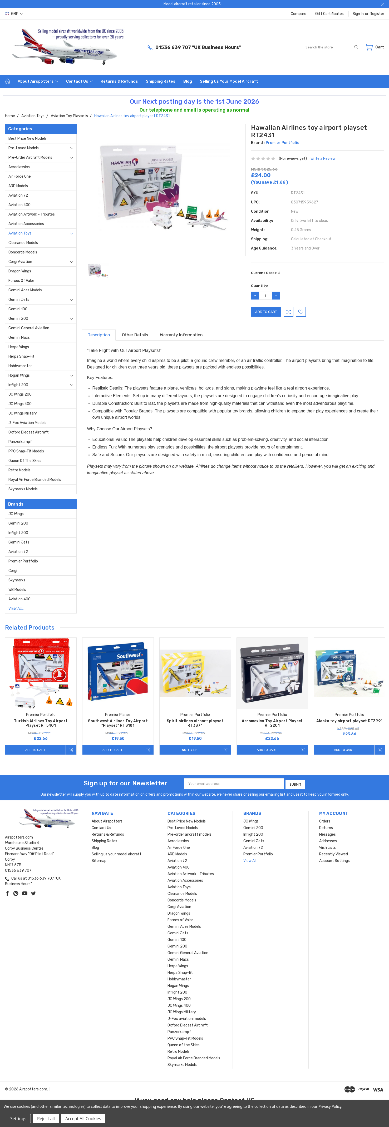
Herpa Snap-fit (21, 356)
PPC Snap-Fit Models (26, 451)
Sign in (358, 14)
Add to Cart (34, 750)
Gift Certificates (329, 14)
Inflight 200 (18, 385)
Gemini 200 (18, 318)
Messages (327, 833)
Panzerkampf (20, 442)
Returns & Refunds (119, 81)
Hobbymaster (20, 366)
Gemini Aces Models (25, 290)
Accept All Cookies (83, 1118)
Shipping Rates (160, 81)
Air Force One (19, 176)
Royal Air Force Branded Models (34, 479)
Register (377, 14)
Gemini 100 (17, 309)
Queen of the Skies (24, 460)
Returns (326, 827)
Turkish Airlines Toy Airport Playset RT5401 (40, 723)
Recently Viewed (333, 853)
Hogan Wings (19, 375)
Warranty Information (181, 334)
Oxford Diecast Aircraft (28, 432)
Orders (324, 820)
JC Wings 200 (20, 394)
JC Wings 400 (20, 404)
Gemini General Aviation (28, 328)
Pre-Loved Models (23, 148)
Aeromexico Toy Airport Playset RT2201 (272, 723)
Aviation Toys (20, 233)
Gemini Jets (18, 299)
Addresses (328, 840)
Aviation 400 (19, 205)
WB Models (17, 589)
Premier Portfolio (23, 561)
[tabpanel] (40, 696)
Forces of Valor (21, 280)
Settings (18, 1118)
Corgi (12, 571)
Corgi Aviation (20, 262)
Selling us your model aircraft (229, 81)
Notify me (189, 750)
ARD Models (18, 186)
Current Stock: (265, 273)
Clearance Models (23, 243)
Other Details (135, 334)
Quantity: (259, 286)
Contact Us (79, 81)
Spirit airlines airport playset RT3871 (195, 723)
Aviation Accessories (26, 224)
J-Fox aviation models (27, 423)
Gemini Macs (19, 337)
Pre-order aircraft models (30, 157)
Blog (187, 81)
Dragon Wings (19, 271)
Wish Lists (327, 846)
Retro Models (19, 470)
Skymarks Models (23, 489)
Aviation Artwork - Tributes (31, 214)
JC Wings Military (22, 413)
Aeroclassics (19, 167)
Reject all (46, 1118)
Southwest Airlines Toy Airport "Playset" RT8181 (118, 723)
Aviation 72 (18, 195)
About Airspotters (38, 81)
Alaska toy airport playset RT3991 (349, 721)
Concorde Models (22, 252)
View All (15, 608)
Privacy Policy (329, 1106)
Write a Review (323, 158)
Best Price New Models (27, 138)
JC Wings (16, 514)
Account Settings (334, 859)
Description (98, 334)
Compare (298, 14)
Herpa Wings (18, 347)
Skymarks (16, 580)
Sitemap (99, 859)
